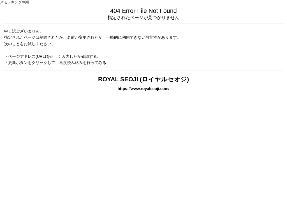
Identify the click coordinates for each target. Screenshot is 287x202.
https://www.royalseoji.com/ (143, 88)
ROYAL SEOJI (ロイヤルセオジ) (143, 79)
